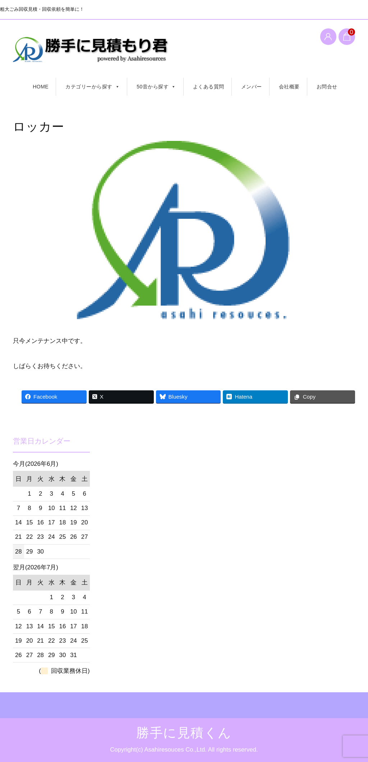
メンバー (251, 86)
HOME (41, 86)
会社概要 (289, 86)
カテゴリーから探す (92, 87)
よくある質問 (208, 86)
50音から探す (156, 87)
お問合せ (327, 86)
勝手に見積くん (98, 52)
